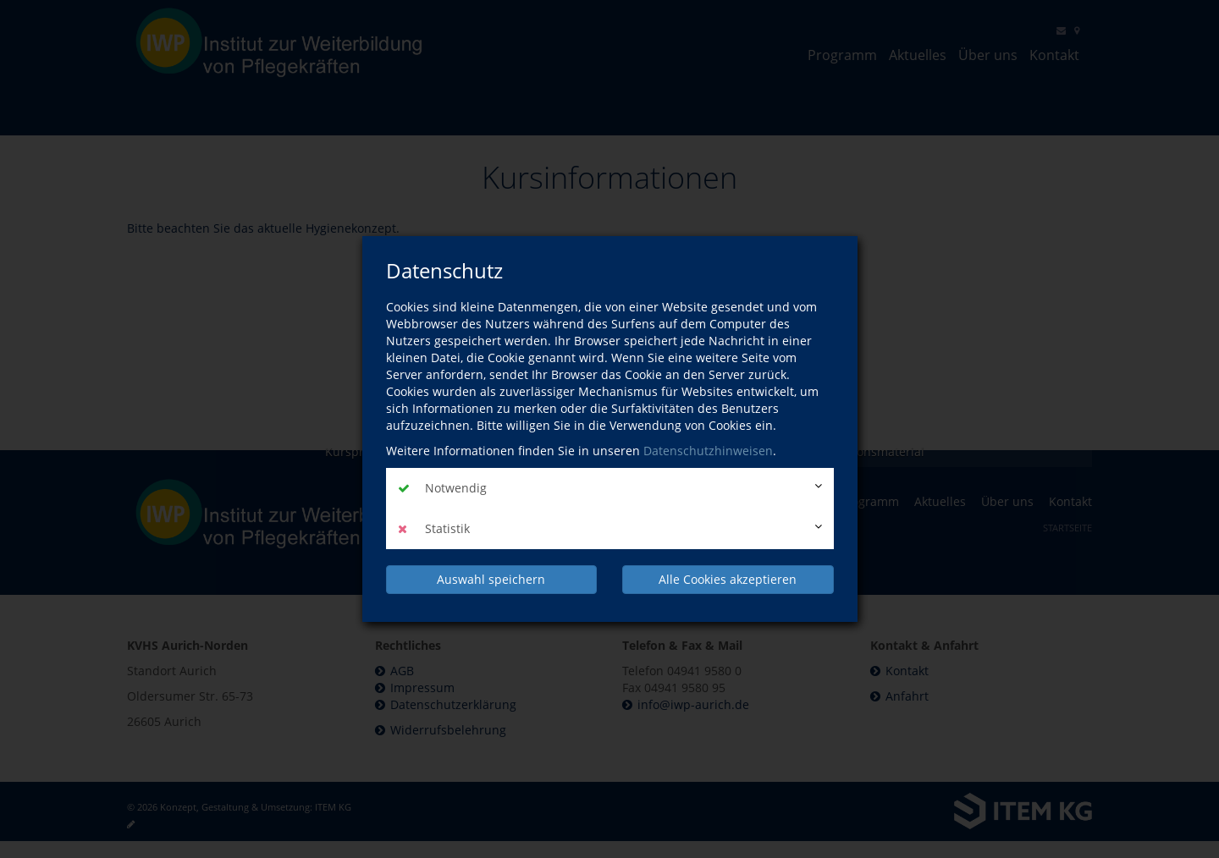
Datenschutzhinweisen (708, 451)
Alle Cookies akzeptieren (728, 579)
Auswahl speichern (491, 579)
